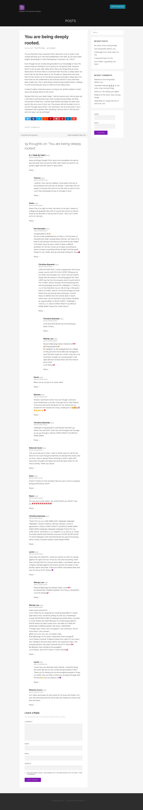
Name (27, 744)
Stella (31, 203)
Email (27, 754)
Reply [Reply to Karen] (36, 387)
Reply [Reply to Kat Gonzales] (36, 257)
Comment (29, 722)
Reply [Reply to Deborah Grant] (31, 468)
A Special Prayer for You (103, 58)
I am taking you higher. (110, 92)
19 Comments (51, 48)
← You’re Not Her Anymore (28, 135)
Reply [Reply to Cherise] (36, 195)
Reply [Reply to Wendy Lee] (45, 369)
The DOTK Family (39, 48)
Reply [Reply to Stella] (31, 221)
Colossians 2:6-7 (63, 59)
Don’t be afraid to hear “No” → (78, 135)
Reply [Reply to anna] (31, 488)
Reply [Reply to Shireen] (36, 415)
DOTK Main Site (118, 6)
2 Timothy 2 (75, 285)
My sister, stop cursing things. (105, 45)
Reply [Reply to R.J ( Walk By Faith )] (31, 170)
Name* (104, 116)
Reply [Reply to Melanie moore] (31, 705)
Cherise (37, 178)
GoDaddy (88, 801)
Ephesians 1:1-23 (46, 532)
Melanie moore (35, 690)
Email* (104, 125)
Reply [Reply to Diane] (31, 508)
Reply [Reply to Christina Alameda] (40, 311)
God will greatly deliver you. (105, 49)
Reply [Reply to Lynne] (31, 575)
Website (28, 763)
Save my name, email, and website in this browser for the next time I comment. (54, 773)
